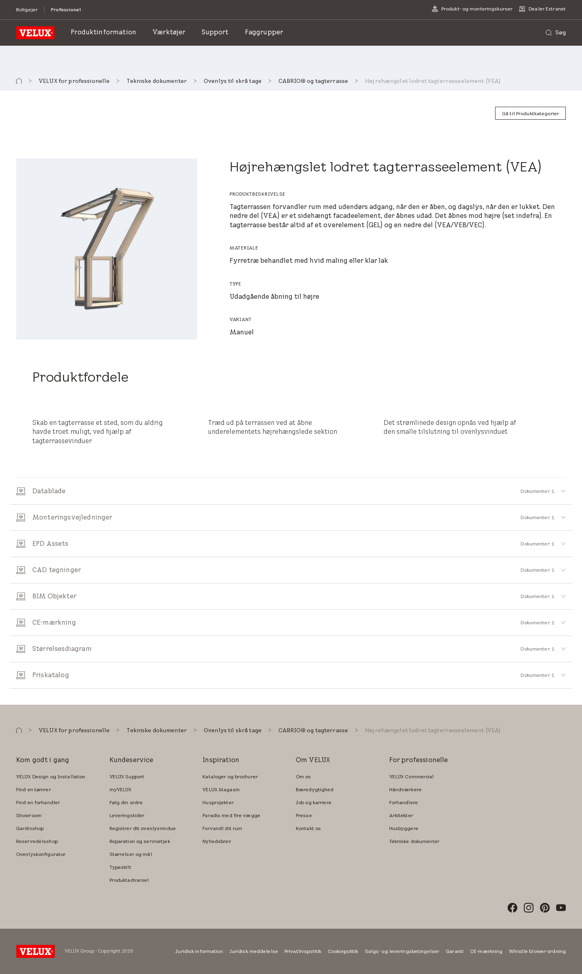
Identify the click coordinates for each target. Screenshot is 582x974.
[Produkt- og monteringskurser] (472, 9)
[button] (19, 81)
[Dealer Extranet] (542, 9)
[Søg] (556, 33)
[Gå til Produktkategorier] (530, 113)
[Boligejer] (27, 9)
